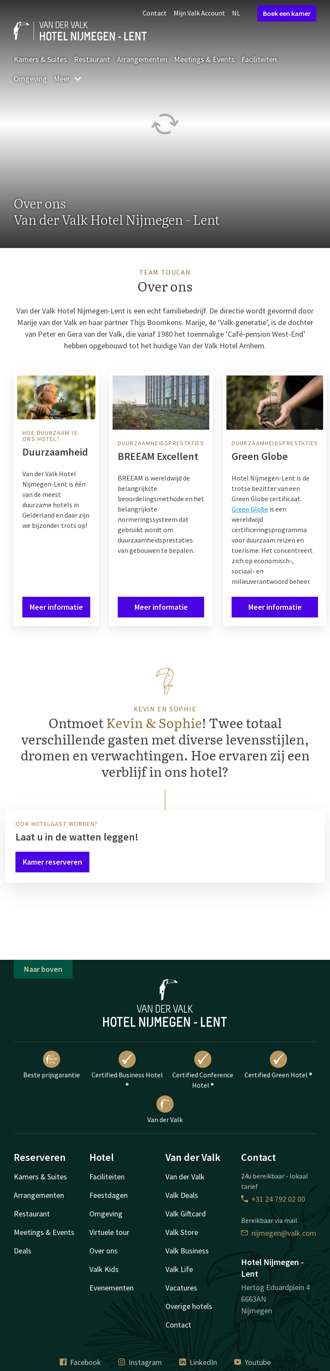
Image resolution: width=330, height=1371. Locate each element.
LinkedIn (198, 1362)
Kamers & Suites (40, 59)
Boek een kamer (287, 13)
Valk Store (181, 1232)
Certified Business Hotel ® (127, 1070)
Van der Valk (165, 1109)
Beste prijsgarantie (51, 1065)
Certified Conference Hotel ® (202, 1070)
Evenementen (111, 1288)
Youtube (252, 1362)
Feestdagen (108, 1195)
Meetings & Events (204, 59)
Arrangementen (142, 59)
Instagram (140, 1362)
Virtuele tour (109, 1232)
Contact (155, 13)
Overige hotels (188, 1306)
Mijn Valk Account (199, 13)
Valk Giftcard (185, 1214)
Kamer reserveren (52, 862)
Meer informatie (56, 607)
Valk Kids (104, 1269)
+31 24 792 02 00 (273, 1199)
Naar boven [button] (43, 969)
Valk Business (187, 1251)
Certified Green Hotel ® (278, 1065)
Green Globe (250, 509)
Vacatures (181, 1288)
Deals (22, 1251)
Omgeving (30, 79)
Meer (68, 79)
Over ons (103, 1251)
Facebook (80, 1362)
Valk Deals (181, 1195)
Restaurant (92, 59)
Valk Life (179, 1269)
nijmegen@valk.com (278, 1233)
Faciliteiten (259, 59)
